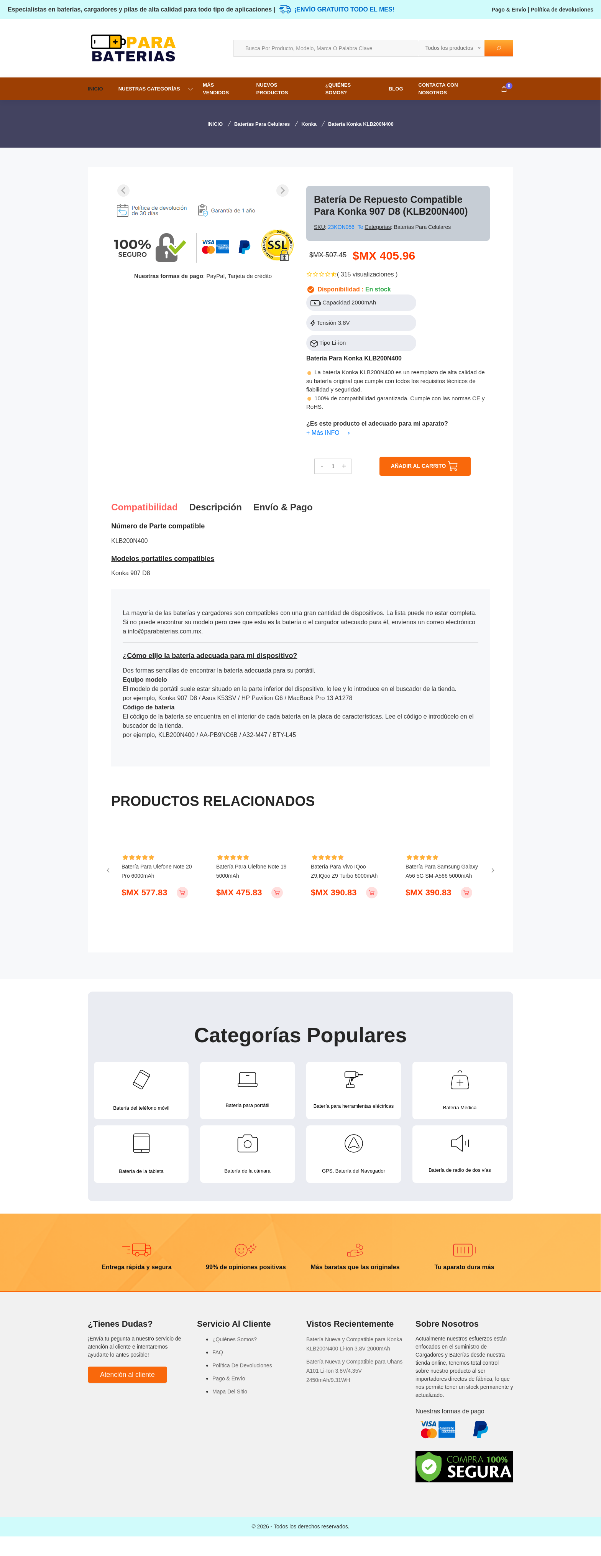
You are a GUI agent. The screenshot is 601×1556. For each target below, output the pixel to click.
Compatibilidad (144, 507)
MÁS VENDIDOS (216, 88)
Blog (396, 89)
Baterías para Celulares (262, 124)
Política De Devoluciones (242, 1385)
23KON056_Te (346, 227)
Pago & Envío (509, 10)
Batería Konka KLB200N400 (361, 124)
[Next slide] (282, 190)
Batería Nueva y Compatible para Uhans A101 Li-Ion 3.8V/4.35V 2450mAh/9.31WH (354, 1390)
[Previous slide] (123, 190)
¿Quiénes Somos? (338, 88)
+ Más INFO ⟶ (328, 432)
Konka (309, 124)
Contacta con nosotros (438, 88)
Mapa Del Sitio (229, 1411)
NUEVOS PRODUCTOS (272, 88)
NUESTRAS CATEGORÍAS (149, 89)
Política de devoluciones (562, 10)
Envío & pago (283, 507)
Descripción (215, 507)
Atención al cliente (127, 1394)
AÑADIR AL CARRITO (425, 466)
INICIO (95, 89)
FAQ (217, 1372)
